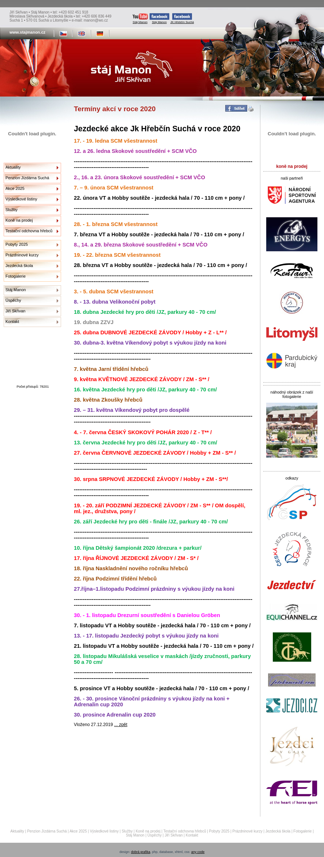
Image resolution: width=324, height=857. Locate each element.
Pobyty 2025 (16, 244)
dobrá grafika (140, 852)
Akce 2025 (15, 188)
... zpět (120, 724)
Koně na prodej (19, 220)
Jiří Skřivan (15, 311)
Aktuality (13, 167)
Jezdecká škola (19, 265)
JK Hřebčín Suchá (182, 18)
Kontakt (12, 321)
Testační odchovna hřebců (28, 231)
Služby (11, 209)
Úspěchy (13, 300)
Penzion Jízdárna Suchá (27, 178)
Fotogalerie (15, 276)
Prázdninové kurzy (22, 255)
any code (198, 852)
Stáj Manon (140, 18)
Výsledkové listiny (21, 199)
